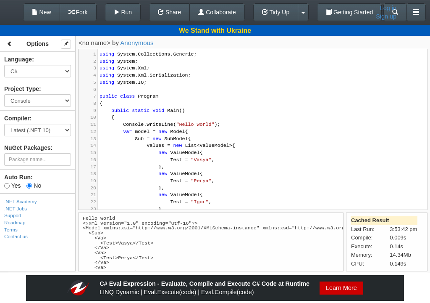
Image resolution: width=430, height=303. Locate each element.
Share (169, 12)
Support (12, 215)
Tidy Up (275, 12)
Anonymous (136, 42)
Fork (78, 12)
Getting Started (349, 12)
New (41, 12)
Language (18, 59)
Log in (388, 8)
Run (123, 12)
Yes (12, 185)
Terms (11, 229)
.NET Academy (20, 201)
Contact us (16, 236)
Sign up (386, 16)
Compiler (17, 118)
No (33, 185)
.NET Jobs (15, 208)
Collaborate (217, 12)
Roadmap (15, 222)
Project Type (21, 88)
